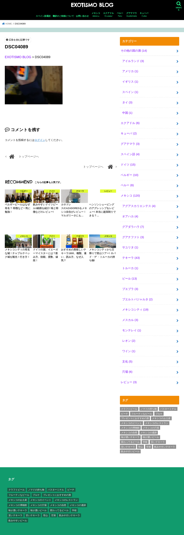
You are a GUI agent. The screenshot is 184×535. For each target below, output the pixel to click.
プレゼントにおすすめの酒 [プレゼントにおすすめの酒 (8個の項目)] (135, 412)
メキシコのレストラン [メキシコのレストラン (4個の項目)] (156, 416)
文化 (127, 355)
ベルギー (129, 172)
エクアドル (108, 14)
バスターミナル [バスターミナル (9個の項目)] (168, 402)
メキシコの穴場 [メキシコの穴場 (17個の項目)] (151, 421)
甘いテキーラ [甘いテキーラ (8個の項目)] (128, 440)
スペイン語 (130, 152)
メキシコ (96, 14)
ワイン (128, 345)
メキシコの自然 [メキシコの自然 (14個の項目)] (129, 426)
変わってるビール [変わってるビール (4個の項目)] (130, 436)
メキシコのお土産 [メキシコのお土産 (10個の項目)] (161, 412)
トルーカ (130, 264)
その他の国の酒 (134, 50)
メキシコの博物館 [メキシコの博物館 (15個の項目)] (130, 421)
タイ (127, 101)
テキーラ (131, 253)
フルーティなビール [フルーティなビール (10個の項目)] (141, 407)
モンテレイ (131, 325)
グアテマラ (131, 14)
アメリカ (130, 70)
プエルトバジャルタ (137, 294)
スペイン (130, 91)
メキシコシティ (135, 304)
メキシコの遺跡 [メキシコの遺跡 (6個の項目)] (149, 426)
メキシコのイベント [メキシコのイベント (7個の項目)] (131, 416)
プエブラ (130, 284)
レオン (128, 335)
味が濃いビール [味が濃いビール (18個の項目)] (151, 431)
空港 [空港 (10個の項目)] (148, 440)
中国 (127, 111)
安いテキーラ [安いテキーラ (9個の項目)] (158, 436)
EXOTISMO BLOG (92, 5)
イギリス (130, 80)
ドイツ (128, 162)
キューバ (144, 14)
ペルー (120, 14)
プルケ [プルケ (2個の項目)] (159, 407)
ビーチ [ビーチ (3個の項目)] (124, 407)
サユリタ (130, 243)
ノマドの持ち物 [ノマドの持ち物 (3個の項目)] (149, 402)
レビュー (128, 376)
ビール (129, 274)
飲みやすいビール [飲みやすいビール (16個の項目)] (130, 445)
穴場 (127, 366)
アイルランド (133, 60)
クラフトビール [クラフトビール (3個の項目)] (129, 402)
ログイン (39, 139)
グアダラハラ (133, 223)
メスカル (130, 314)
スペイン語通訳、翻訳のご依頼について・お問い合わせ (62, 16)
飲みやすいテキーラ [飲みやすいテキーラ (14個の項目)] (164, 440)
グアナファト (133, 233)
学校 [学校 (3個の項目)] (145, 436)
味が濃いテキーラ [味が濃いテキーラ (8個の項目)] (130, 431)
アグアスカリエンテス (138, 202)
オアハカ (130, 213)
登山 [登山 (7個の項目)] (140, 440)
